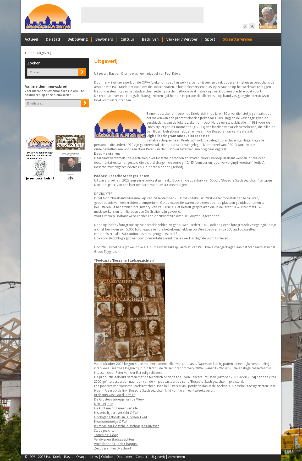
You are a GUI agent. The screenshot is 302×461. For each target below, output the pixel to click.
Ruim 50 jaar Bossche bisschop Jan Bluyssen (126, 426)
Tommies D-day (106, 435)
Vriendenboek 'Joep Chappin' (116, 444)
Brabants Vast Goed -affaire (114, 395)
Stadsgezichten (105, 430)
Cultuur (127, 39)
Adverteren (176, 456)
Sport (210, 39)
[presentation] (55, 116)
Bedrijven (150, 39)
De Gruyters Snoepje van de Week (119, 399)
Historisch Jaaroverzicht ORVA (116, 412)
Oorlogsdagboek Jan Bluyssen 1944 (120, 417)
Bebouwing (78, 39)
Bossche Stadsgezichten (146, 390)
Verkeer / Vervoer (181, 39)
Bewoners (104, 39)
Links (94, 456)
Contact (141, 456)
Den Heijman (103, 404)
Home (29, 53)
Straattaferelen (237, 39)
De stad (53, 39)
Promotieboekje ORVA (110, 421)
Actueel (31, 39)
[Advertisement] (142, 15)
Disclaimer (124, 456)
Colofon (107, 456)
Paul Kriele (172, 73)
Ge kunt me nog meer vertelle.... (117, 408)
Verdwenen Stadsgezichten (114, 439)
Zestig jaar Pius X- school (112, 448)
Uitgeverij (44, 53)
